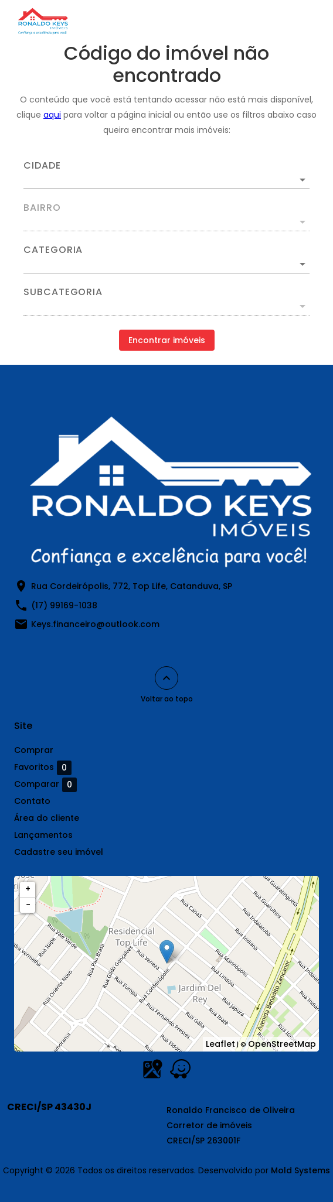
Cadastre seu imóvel (58, 852)
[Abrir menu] (299, 21)
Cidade (42, 165)
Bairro (42, 208)
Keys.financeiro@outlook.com (95, 624)
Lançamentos (43, 835)
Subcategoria (63, 292)
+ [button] (27, 889)
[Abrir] (302, 180)
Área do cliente (46, 818)
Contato (32, 801)
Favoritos (43, 768)
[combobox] (166, 175)
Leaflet (220, 1044)
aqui (52, 115)
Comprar (33, 750)
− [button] (28, 904)
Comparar (45, 785)
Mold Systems (300, 1170)
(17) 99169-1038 (64, 605)
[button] (166, 264)
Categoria (53, 250)
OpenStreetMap (282, 1044)
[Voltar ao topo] (166, 678)
